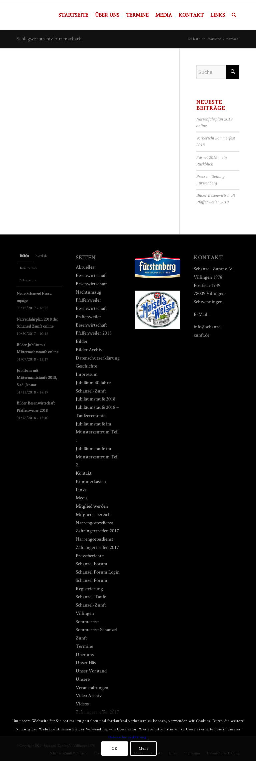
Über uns (85, 654)
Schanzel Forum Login (98, 572)
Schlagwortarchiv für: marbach (49, 38)
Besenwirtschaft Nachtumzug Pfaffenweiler (91, 291)
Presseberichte (90, 555)
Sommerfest (87, 621)
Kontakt (84, 473)
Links (81, 489)
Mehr (143, 748)
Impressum (87, 374)
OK (115, 748)
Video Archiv (89, 695)
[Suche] (233, 15)
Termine (84, 646)
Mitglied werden (92, 506)
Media (82, 497)
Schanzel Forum (91, 563)
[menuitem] (73, 15)
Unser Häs (86, 662)
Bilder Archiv (89, 349)
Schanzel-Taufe (91, 596)
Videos (82, 703)
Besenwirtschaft (91, 275)
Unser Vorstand (91, 670)
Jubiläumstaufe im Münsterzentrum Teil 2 (97, 456)
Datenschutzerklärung (98, 358)
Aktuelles (85, 267)
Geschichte (86, 366)
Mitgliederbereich (93, 514)
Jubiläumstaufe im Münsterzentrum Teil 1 (97, 431)
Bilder (82, 341)
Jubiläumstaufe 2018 (95, 398)
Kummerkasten (91, 481)
